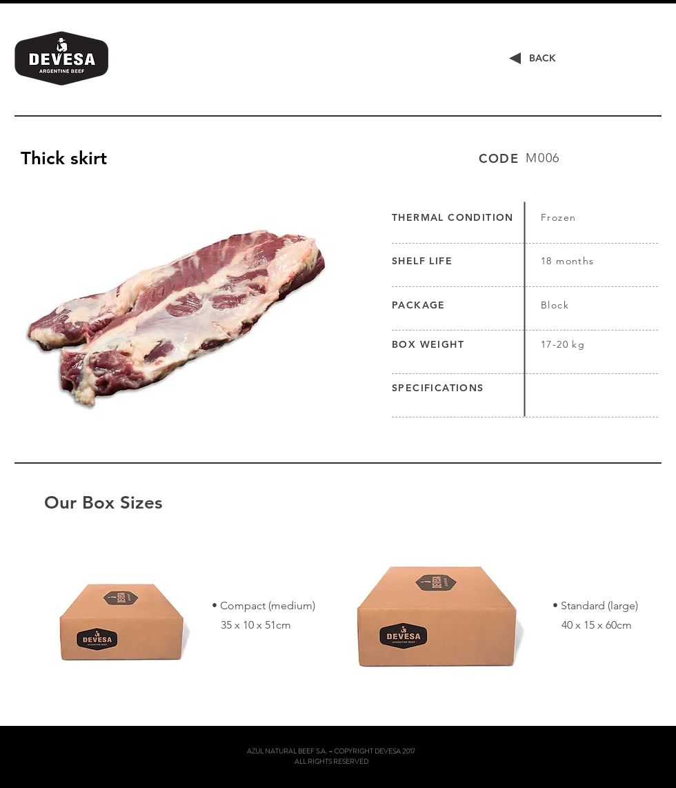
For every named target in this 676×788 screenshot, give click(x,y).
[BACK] (542, 58)
